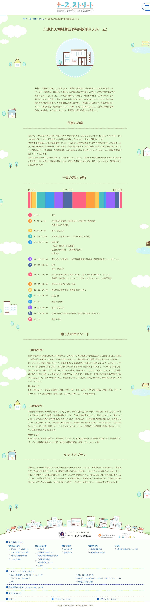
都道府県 (41, 549)
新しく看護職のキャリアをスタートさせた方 (27, 575)
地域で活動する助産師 (19, 556)
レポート (12, 599)
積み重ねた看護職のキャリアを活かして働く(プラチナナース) (99, 578)
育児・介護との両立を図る (20, 578)
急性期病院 (68, 549)
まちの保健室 (16, 559)
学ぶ (12, 582)
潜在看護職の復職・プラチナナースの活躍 (26, 587)
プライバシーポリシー (109, 599)
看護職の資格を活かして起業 (127, 549)
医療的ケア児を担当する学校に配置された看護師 (19, 550)
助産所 (40, 566)
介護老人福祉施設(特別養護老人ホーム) (45, 560)
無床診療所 (68, 553)
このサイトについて (62, 599)
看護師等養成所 (96, 549)
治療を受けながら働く (85, 582)
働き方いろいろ (15, 593)
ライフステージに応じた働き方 (21, 571)
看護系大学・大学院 (98, 553)
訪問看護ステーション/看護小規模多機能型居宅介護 (48, 554)
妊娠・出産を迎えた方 (85, 575)
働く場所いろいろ (16, 542)
